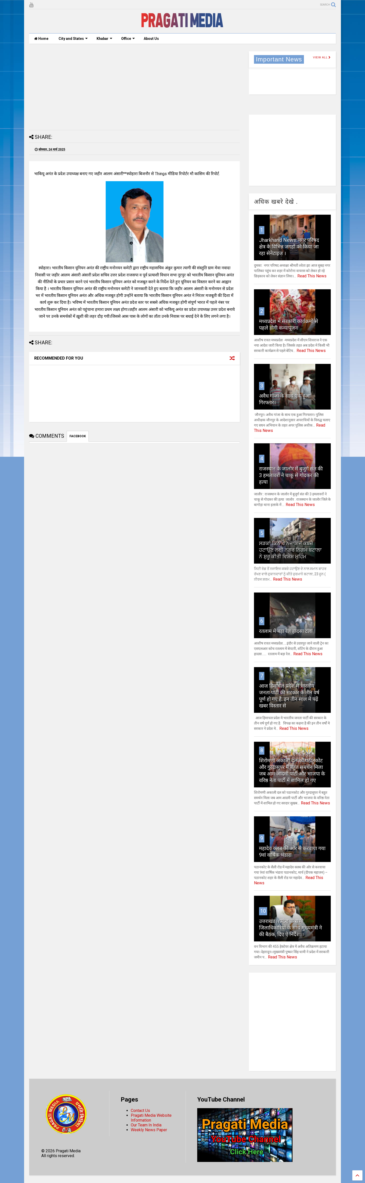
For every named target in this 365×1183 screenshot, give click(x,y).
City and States (73, 39)
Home (41, 39)
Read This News (311, 276)
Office (128, 39)
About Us (151, 39)
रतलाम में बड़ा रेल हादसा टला (286, 631)
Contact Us (140, 1110)
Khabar (104, 39)
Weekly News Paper (149, 1129)
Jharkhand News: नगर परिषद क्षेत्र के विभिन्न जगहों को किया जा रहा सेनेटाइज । (289, 246)
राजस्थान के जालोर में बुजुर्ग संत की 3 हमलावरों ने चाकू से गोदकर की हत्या (291, 475)
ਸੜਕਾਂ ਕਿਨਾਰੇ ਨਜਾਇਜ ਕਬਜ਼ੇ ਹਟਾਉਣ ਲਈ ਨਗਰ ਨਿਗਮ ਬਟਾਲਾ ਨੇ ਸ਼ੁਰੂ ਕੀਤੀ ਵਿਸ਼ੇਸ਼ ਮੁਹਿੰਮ (290, 550)
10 (263, 911)
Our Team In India (146, 1125)
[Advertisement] (134, 86)
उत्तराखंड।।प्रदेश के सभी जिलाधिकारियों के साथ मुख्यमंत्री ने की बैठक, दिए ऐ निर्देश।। (290, 927)
